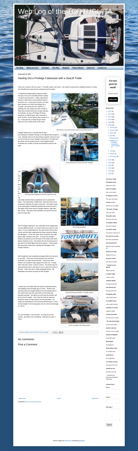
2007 (110, 111)
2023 (110, 173)
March (112, 133)
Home (59, 398)
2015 (110, 122)
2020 (110, 168)
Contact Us (102, 68)
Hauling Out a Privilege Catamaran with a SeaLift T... (114, 144)
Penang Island (114, 138)
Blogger (82, 440)
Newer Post (22, 398)
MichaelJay (67, 440)
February (113, 130)
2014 (110, 119)
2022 (110, 171)
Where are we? (32, 68)
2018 (110, 163)
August (112, 153)
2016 (110, 125)
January (112, 127)
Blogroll (66, 68)
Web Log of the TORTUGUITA (65, 11)
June (111, 151)
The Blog (19, 68)
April (111, 135)
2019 (110, 165)
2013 (110, 117)
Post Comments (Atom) (34, 402)
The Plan (55, 68)
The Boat (45, 68)
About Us (90, 68)
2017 (110, 160)
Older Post (95, 398)
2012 (110, 114)
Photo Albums (77, 68)
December (113, 156)
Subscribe (113, 99)
